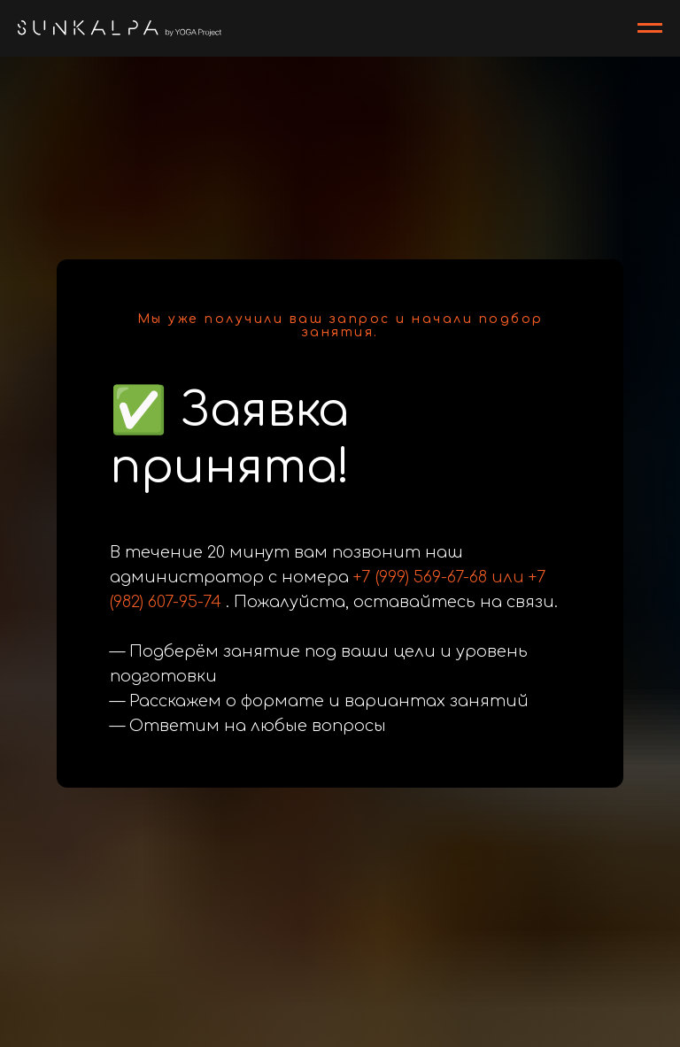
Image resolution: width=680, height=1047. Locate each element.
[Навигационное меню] (650, 28)
